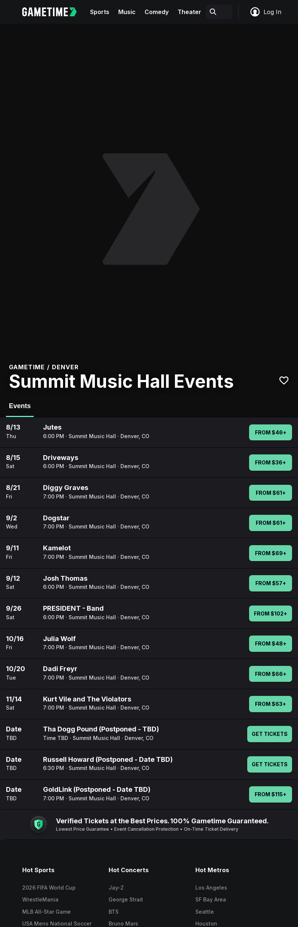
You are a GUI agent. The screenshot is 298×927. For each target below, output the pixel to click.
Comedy (157, 12)
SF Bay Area (210, 899)
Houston (206, 923)
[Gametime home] (54, 11)
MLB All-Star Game (46, 911)
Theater (189, 12)
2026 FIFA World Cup (49, 887)
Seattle (204, 911)
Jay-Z (116, 887)
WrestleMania (40, 899)
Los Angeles (211, 887)
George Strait (126, 899)
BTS (114, 911)
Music (127, 12)
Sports (99, 12)
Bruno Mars (123, 923)
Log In (265, 11)
